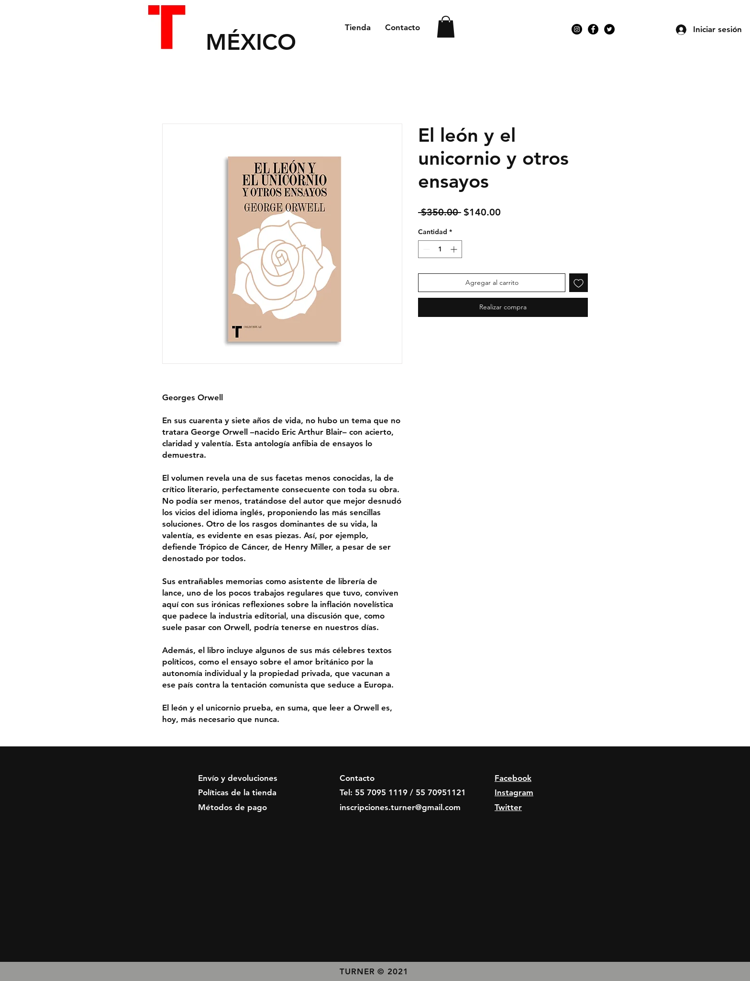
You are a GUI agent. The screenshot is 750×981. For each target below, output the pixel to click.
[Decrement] (425, 249)
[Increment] (455, 249)
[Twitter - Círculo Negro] (609, 29)
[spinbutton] (440, 249)
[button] (446, 26)
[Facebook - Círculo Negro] (593, 29)
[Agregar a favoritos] (578, 282)
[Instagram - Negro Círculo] (577, 29)
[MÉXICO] (267, 41)
